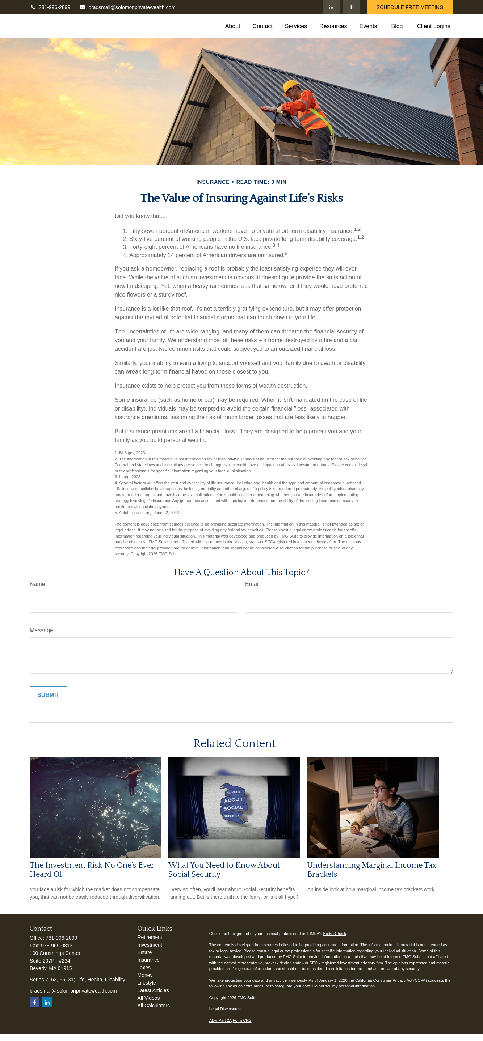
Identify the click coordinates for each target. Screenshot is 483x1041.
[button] (232, 26)
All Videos (149, 998)
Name (37, 584)
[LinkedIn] (331, 7)
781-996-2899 (50, 7)
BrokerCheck (334, 933)
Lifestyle (147, 983)
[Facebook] (351, 7)
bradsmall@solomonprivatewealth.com (127, 7)
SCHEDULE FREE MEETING (410, 7)
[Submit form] (48, 695)
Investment (150, 945)
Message (41, 630)
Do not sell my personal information (343, 986)
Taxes (144, 967)
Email (252, 584)
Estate (145, 952)
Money (145, 975)
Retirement (150, 937)
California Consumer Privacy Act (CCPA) (391, 980)
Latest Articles (153, 990)
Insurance (149, 960)
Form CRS (242, 1020)
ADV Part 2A (220, 1020)
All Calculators (154, 1005)
